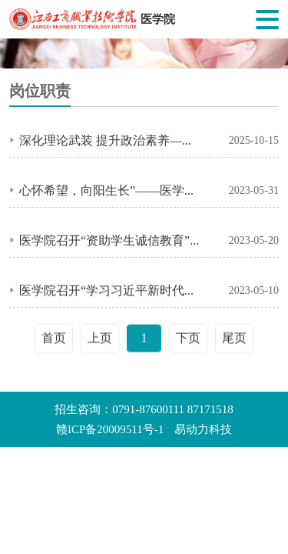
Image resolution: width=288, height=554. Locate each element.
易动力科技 (203, 429)
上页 (100, 339)
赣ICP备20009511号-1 (110, 429)
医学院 (158, 19)
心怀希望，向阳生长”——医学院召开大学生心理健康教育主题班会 (111, 191)
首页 (53, 339)
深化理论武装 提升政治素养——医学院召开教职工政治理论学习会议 (111, 141)
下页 (188, 339)
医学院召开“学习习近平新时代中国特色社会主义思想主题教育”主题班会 (111, 291)
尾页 (234, 339)
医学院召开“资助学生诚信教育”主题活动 (111, 241)
